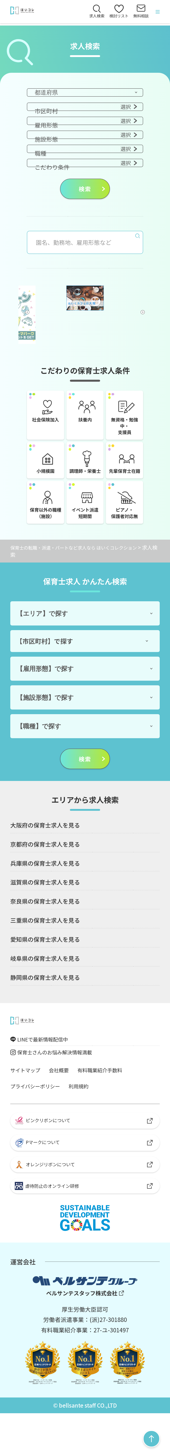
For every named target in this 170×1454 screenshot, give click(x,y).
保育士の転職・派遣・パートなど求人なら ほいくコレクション (83, 573)
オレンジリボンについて (49, 1201)
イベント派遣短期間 (84, 524)
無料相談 (139, 17)
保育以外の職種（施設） (45, 524)
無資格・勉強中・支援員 (124, 417)
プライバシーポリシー (39, 1116)
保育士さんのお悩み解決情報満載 (62, 1081)
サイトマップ (27, 1100)
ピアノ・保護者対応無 (124, 524)
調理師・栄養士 (84, 472)
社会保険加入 (45, 410)
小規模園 (43, 469)
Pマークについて (41, 1176)
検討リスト (114, 13)
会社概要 (65, 1100)
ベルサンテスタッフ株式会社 (81, 1333)
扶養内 (84, 410)
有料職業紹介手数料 (112, 1100)
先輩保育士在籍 (124, 472)
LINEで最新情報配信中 (48, 1066)
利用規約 (88, 1116)
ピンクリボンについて (47, 1152)
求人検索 (89, 17)
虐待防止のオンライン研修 (52, 1224)
